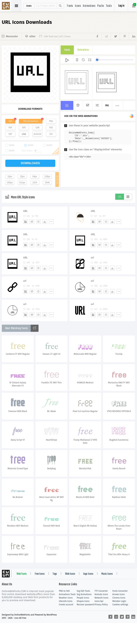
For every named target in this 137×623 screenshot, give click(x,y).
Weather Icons (66, 598)
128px (47, 176)
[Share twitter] (115, 36)
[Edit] (32, 221)
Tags (55, 574)
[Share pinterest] (124, 36)
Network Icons (101, 598)
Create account (66, 604)
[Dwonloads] (44, 221)
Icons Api (99, 601)
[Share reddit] (106, 36)
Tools (109, 6)
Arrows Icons (118, 594)
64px (34, 176)
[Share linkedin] (132, 36)
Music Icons (107, 574)
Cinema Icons (118, 598)
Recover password (85, 604)
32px (22, 176)
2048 (47, 182)
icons (29, 6)
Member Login (119, 601)
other (32, 36)
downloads (30, 163)
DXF (10, 134)
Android (37, 134)
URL (25, 211)
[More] (51, 221)
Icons (78, 6)
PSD (51, 127)
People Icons (83, 598)
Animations (89, 6)
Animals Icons (101, 594)
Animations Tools (67, 594)
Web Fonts (22, 574)
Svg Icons (6, 6)
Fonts (70, 6)
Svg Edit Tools (83, 591)
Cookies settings (120, 604)
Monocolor (12, 36)
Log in (121, 5)
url (92, 257)
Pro (107, 106)
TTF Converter (101, 591)
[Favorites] (38, 221)
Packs (100, 6)
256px (10, 182)
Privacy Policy (101, 604)
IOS (51, 134)
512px (22, 182)
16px (9, 176)
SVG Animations (30, 121)
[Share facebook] (98, 36)
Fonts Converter (120, 591)
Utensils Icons (65, 601)
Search (60, 5)
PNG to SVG (64, 591)
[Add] (25, 221)
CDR (37, 127)
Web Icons (70, 574)
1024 (34, 182)
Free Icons (40, 574)
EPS (24, 127)
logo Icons (88, 574)
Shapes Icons (83, 601)
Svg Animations (84, 594)
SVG (10, 121)
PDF (10, 127)
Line (24, 134)
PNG (51, 121)
